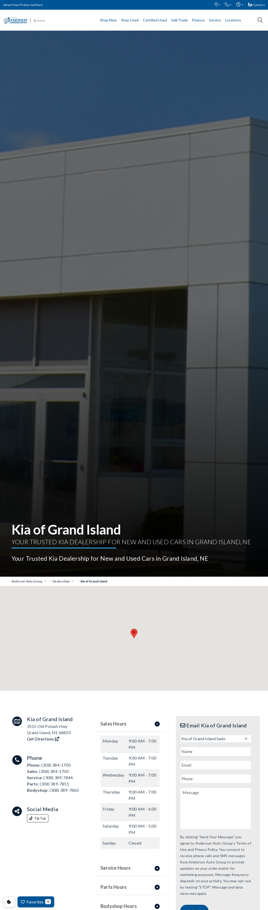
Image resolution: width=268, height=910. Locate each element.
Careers (256, 5)
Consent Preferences (9, 901)
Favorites (36, 901)
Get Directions (43, 738)
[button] (217, 5)
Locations (233, 20)
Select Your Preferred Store (23, 5)
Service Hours (130, 868)
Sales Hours (130, 724)
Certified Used (155, 20)
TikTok (37, 818)
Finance (198, 20)
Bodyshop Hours (130, 906)
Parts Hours (130, 887)
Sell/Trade (179, 20)
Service (215, 20)
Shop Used (130, 20)
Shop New (108, 20)
